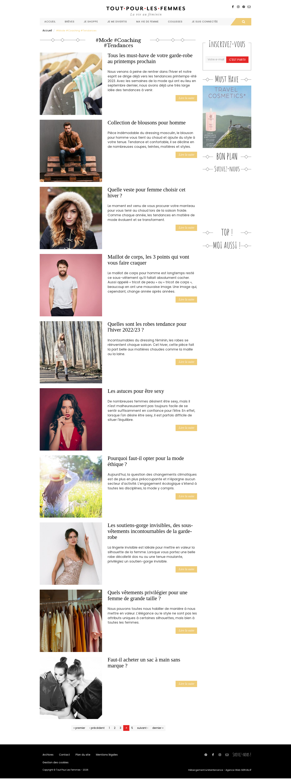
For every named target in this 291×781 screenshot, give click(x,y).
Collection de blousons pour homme (147, 122)
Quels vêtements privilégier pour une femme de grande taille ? (147, 595)
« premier (80, 727)
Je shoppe (91, 21)
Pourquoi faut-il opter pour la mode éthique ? (146, 461)
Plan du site (80, 755)
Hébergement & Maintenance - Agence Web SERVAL (222, 772)
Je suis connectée (205, 21)
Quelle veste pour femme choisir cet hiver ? (147, 192)
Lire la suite (187, 97)
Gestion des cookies (54, 764)
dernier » (156, 727)
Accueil (49, 21)
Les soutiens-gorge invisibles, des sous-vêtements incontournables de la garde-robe (150, 531)
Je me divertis (117, 21)
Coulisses (175, 21)
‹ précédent (98, 727)
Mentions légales (103, 755)
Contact (63, 755)
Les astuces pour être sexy (136, 391)
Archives (47, 755)
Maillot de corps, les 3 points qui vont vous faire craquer (148, 259)
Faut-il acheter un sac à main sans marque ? (144, 662)
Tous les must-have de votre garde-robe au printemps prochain (150, 58)
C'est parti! (238, 59)
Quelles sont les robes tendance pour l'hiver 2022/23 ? (147, 326)
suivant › (142, 727)
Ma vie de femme (147, 21)
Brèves (69, 21)
